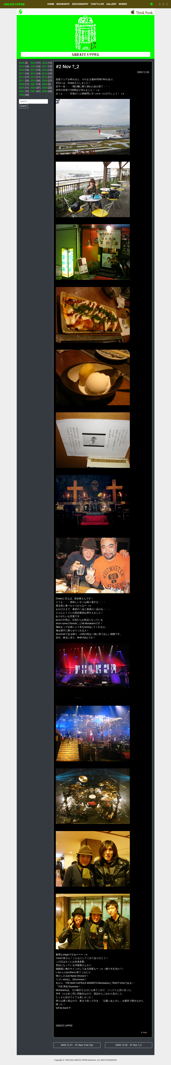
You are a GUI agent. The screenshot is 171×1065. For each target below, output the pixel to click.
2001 (33, 91)
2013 (33, 77)
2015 (44, 73)
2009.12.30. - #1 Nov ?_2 (128, 1045)
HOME (50, 4)
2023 (21, 66)
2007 (33, 84)
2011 (21, 80)
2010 (33, 80)
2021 (44, 66)
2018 (44, 70)
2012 (44, 77)
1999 (21, 94)
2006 (44, 84)
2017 (21, 73)
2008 (21, 84)
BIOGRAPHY (63, 4)
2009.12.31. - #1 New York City (77, 1045)
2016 (33, 73)
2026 (21, 62)
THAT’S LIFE (97, 4)
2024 (44, 62)
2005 (21, 87)
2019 (33, 70)
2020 (21, 70)
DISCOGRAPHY (80, 4)
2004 (33, 87)
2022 (33, 66)
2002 (21, 91)
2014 (21, 77)
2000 (44, 91)
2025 (33, 62)
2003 (44, 87)
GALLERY (111, 4)
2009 (44, 80)
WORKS (123, 4)
